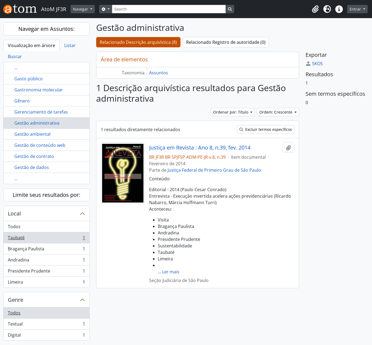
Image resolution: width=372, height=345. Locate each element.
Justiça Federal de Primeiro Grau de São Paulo (214, 170)
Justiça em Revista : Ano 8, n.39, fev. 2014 (199, 147)
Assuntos (158, 73)
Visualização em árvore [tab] (31, 45)
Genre (15, 299)
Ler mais (170, 272)
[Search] (169, 9)
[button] (315, 9)
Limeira (46, 283)
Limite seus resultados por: (46, 194)
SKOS (314, 64)
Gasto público (28, 79)
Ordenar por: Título (231, 112)
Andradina (46, 261)
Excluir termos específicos (265, 129)
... (16, 68)
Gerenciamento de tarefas (41, 112)
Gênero (22, 101)
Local (14, 213)
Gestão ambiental (32, 134)
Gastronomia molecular (38, 90)
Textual (46, 325)
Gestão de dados (31, 167)
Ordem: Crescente (276, 112)
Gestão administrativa (36, 123)
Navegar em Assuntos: (46, 28)
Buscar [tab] (15, 56)
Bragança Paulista (46, 250)
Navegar (81, 9)
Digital (46, 336)
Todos (14, 227)
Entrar (356, 9)
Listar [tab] (70, 45)
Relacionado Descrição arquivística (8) (138, 42)
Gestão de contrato (34, 156)
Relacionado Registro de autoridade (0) (226, 42)
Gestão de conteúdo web (39, 145)
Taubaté (46, 238)
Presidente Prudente (46, 272)
